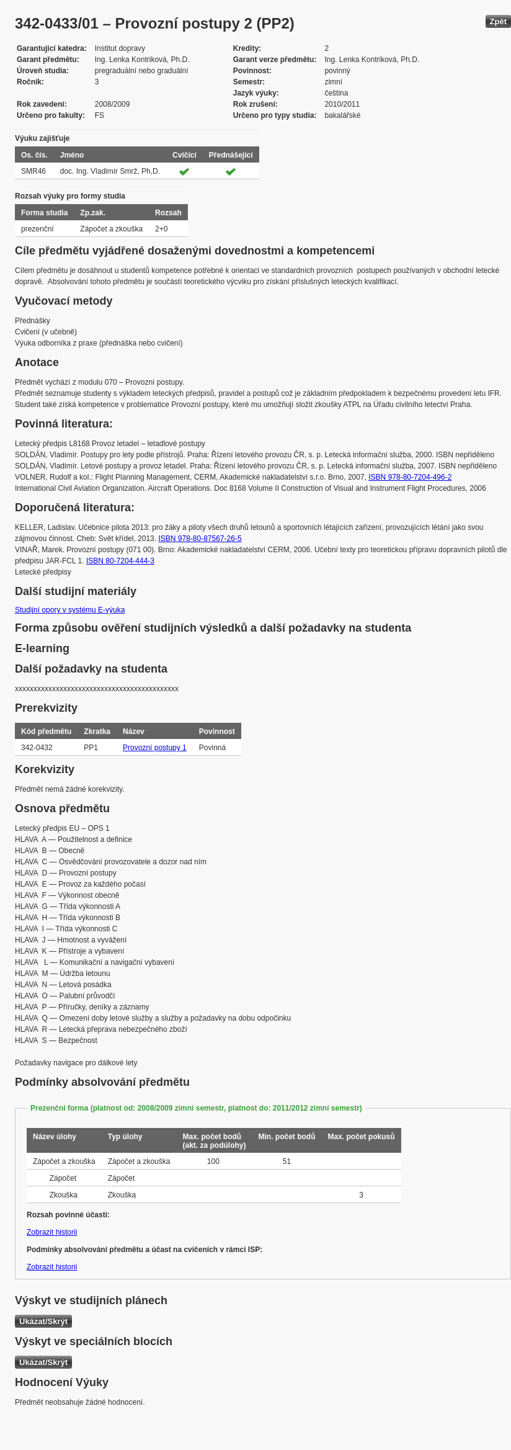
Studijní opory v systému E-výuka (70, 610)
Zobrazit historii (52, 1232)
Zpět (498, 21)
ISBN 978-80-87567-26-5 (199, 538)
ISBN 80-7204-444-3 (120, 561)
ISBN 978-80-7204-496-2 (409, 477)
